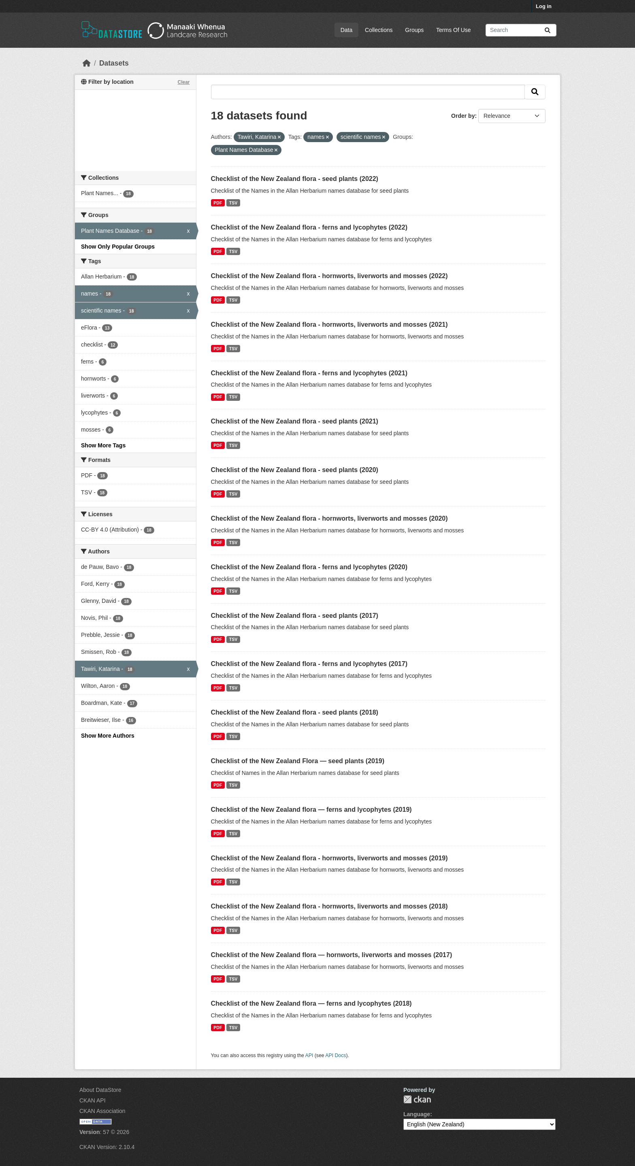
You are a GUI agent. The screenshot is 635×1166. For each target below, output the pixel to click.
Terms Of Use (453, 30)
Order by (463, 116)
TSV (233, 202)
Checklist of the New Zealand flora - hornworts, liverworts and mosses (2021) (329, 324)
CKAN (417, 1099)
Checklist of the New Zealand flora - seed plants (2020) (294, 469)
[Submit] (547, 30)
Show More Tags (103, 445)
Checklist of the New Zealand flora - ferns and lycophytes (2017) (309, 663)
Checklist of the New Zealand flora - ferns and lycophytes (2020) (309, 567)
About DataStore (100, 1090)
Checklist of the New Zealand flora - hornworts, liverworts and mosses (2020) (329, 518)
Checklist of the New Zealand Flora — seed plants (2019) (298, 760)
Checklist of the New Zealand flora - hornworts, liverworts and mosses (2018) (329, 906)
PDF (217, 202)
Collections (378, 30)
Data (347, 30)
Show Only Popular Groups (118, 246)
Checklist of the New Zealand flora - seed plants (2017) (294, 615)
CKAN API (92, 1100)
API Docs (335, 1055)
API (309, 1055)
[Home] (87, 63)
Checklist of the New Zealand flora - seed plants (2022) (294, 178)
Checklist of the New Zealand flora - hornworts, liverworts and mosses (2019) (329, 858)
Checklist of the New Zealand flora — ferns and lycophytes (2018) (311, 1003)
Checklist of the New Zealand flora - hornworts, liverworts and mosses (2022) (329, 275)
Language (416, 1114)
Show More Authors (107, 735)
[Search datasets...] (521, 30)
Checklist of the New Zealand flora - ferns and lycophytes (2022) (309, 227)
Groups (414, 30)
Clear (183, 82)
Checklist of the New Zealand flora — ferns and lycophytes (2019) (311, 809)
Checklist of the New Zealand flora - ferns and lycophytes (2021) (309, 373)
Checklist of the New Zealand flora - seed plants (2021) (294, 421)
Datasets (114, 63)
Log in (544, 6)
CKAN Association (102, 1111)
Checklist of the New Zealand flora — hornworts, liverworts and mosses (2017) (331, 954)
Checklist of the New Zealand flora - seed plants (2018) (294, 712)
